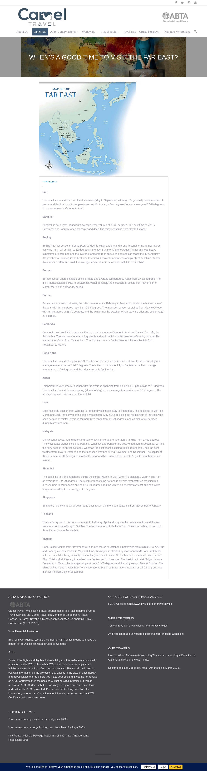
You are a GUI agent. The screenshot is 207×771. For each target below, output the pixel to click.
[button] (195, 31)
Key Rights (14, 735)
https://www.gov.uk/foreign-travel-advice (149, 603)
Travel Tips (49, 181)
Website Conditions (173, 633)
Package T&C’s (77, 727)
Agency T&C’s (59, 719)
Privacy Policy (159, 625)
